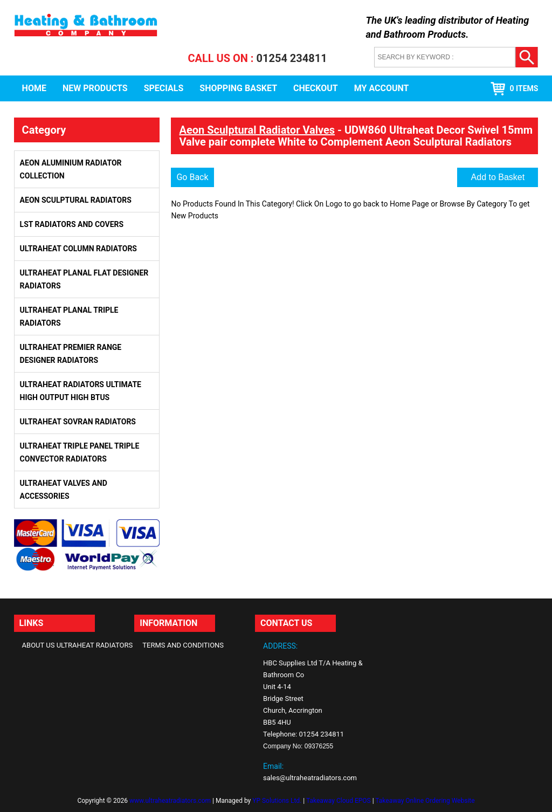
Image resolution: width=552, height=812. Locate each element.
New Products (95, 88)
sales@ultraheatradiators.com (310, 778)
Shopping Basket (238, 88)
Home (34, 88)
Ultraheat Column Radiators (78, 248)
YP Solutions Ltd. (276, 800)
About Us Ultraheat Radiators (77, 645)
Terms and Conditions (183, 645)
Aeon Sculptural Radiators (76, 200)
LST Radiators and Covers (72, 224)
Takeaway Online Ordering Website (424, 800)
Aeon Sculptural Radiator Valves (257, 129)
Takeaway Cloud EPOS (338, 800)
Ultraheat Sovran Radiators (78, 421)
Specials (164, 88)
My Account (381, 88)
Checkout (315, 88)
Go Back (192, 177)
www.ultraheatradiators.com (170, 800)
